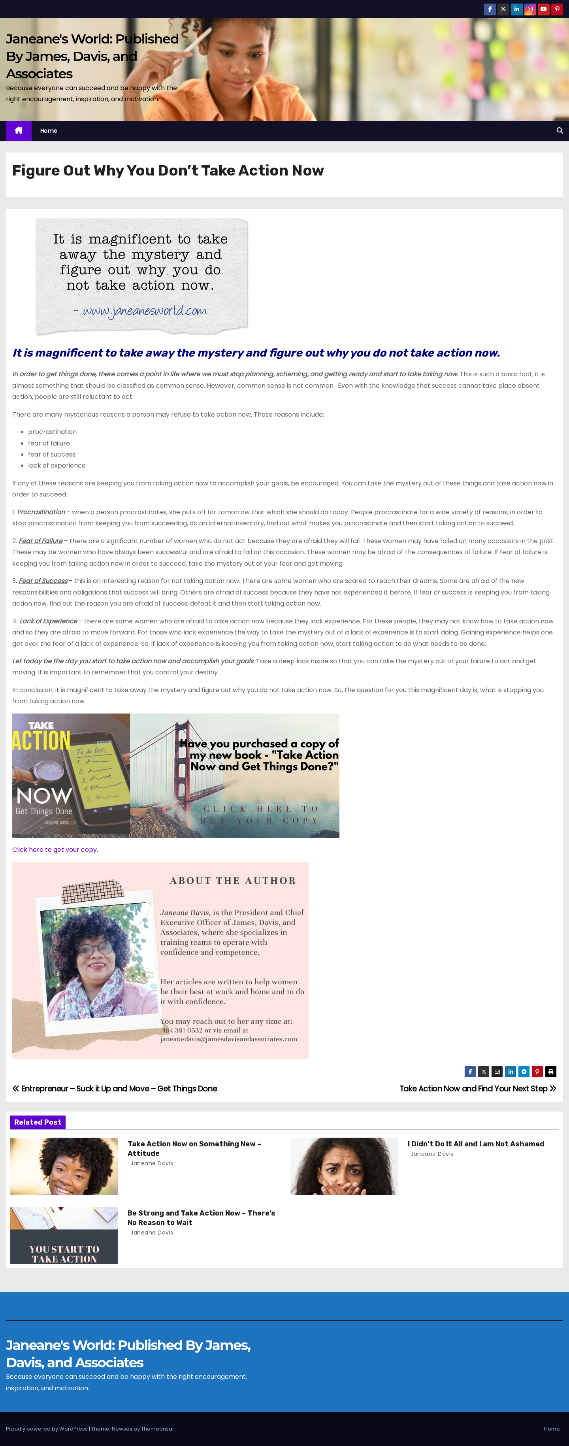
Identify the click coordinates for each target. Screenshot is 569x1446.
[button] (560, 130)
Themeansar (157, 1429)
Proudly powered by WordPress (47, 1429)
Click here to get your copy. (55, 849)
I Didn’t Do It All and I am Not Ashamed (476, 1144)
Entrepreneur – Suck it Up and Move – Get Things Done (114, 1089)
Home (49, 131)
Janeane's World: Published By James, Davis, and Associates (92, 56)
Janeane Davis (151, 1163)
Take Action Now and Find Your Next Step (478, 1089)
